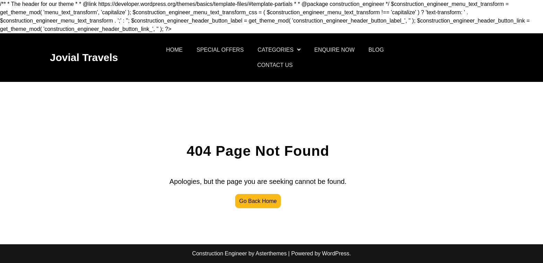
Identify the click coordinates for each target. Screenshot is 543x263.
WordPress (335, 253)
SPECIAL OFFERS (220, 50)
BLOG (376, 50)
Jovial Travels (84, 57)
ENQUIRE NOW (334, 50)
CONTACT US (275, 65)
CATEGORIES (276, 50)
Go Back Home (258, 201)
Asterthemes (271, 253)
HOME (174, 50)
